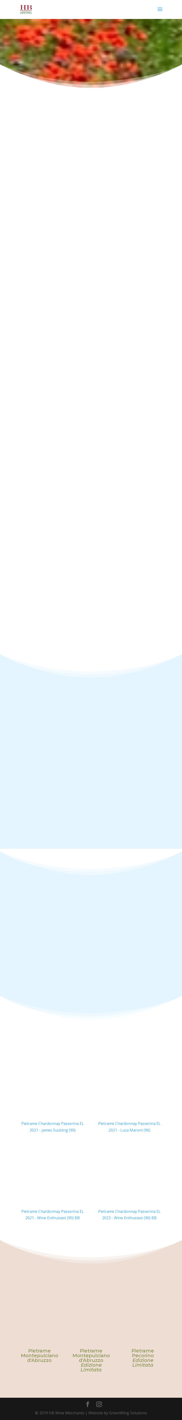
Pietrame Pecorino (143, 1358)
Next (166, 1324)
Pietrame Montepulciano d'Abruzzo (39, 1355)
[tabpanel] (39, 1333)
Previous (15, 1324)
